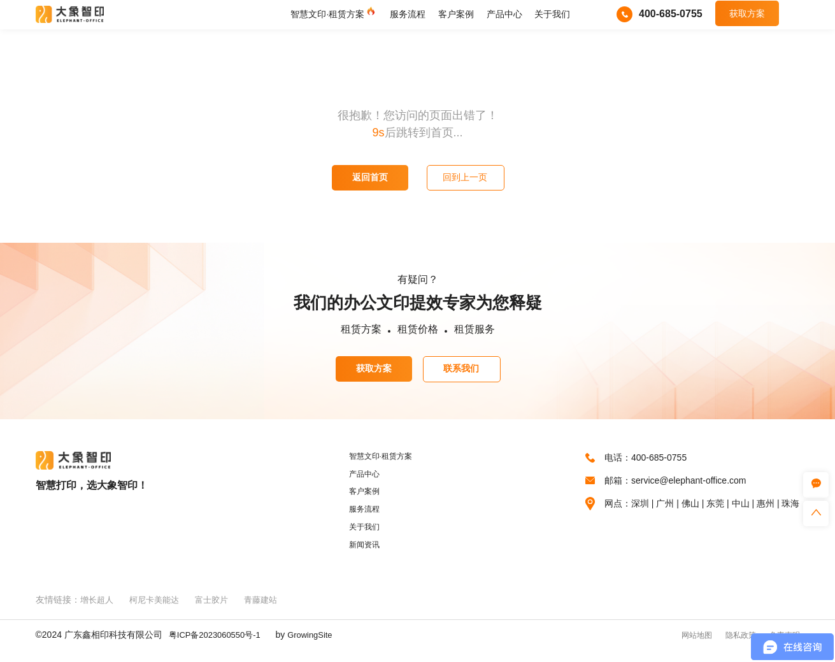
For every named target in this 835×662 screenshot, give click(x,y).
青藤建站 (271, 612)
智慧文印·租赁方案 (327, 16)
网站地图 (680, 647)
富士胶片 (219, 612)
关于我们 (552, 16)
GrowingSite (319, 647)
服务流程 (407, 16)
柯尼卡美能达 (158, 612)
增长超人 (98, 612)
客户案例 (456, 16)
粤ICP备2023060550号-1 (218, 647)
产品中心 (504, 16)
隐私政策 (731, 647)
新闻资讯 (361, 556)
